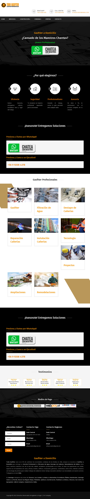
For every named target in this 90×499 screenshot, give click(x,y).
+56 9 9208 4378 (41, 12)
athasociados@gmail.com (80, 12)
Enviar (9, 450)
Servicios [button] (12, 19)
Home (3, 19)
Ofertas (48, 19)
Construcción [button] (25, 19)
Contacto (58, 19)
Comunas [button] (37, 19)
